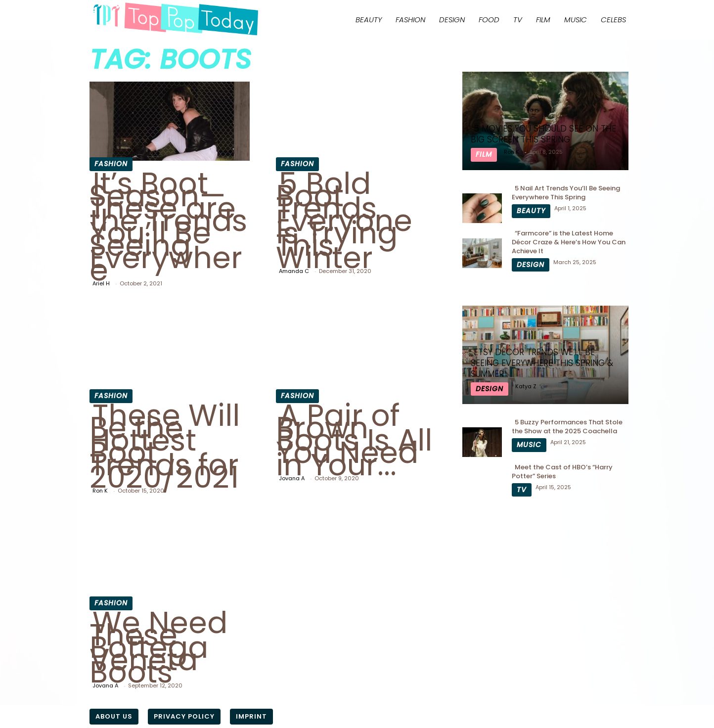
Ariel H (101, 283)
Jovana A (292, 478)
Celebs (613, 19)
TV (517, 19)
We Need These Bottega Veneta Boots (158, 647)
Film (543, 19)
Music (575, 19)
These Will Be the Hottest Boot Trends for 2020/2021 (164, 446)
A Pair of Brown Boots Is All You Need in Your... (354, 440)
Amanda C (294, 271)
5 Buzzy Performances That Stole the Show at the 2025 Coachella (567, 426)
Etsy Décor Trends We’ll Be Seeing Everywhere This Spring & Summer (542, 363)
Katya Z (525, 386)
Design (452, 19)
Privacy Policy (184, 716)
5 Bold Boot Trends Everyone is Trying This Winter (344, 220)
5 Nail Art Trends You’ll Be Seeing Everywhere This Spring (566, 192)
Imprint (251, 716)
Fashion (410, 19)
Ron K (100, 491)
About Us (114, 716)
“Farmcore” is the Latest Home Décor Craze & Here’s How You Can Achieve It (568, 242)
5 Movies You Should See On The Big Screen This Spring (543, 134)
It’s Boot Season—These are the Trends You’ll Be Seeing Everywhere (168, 227)
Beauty (369, 19)
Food (489, 19)
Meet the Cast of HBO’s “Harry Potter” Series (562, 471)
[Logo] (175, 19)
